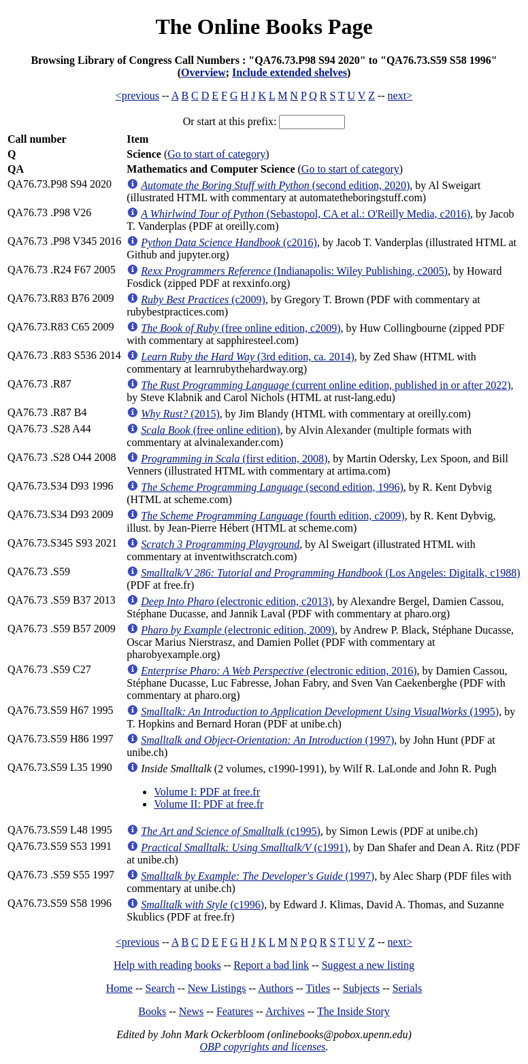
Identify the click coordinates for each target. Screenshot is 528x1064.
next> (400, 95)
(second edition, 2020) (275, 185)
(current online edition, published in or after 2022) (325, 385)
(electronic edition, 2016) (278, 670)
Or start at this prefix (228, 121)
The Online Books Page (263, 26)
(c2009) (203, 299)
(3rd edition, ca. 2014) (247, 356)
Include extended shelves (289, 72)
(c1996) (202, 904)
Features (234, 1011)
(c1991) (244, 847)
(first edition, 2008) (234, 458)
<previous (137, 95)
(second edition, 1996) (272, 487)
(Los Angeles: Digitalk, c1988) (330, 573)
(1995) (320, 711)
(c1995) (230, 831)
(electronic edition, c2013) (236, 601)
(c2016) (229, 242)
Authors (275, 988)
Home (119, 988)
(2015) (180, 413)
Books (152, 1011)
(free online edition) (210, 430)
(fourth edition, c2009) (272, 515)
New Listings (217, 988)
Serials (408, 988)
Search (161, 988)
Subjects (361, 988)
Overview (203, 72)
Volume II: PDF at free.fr (208, 804)
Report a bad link (271, 965)
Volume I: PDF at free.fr (207, 791)
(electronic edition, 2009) (238, 630)
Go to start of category (216, 154)
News (191, 1011)
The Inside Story (353, 1011)
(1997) (267, 740)
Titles (318, 988)
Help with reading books (167, 965)
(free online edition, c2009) (240, 328)
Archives (285, 1011)
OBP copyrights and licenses (262, 1046)
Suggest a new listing (368, 965)
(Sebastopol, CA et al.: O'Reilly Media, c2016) (305, 214)
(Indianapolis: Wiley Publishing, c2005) (294, 271)
